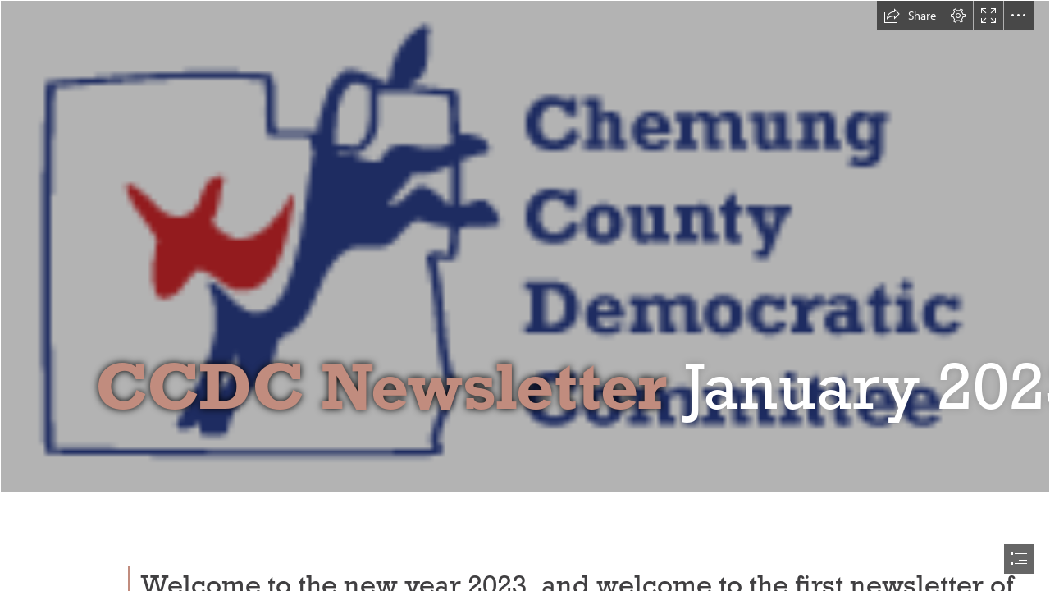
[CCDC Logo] (525, 246)
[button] (910, 15)
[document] (525, 295)
